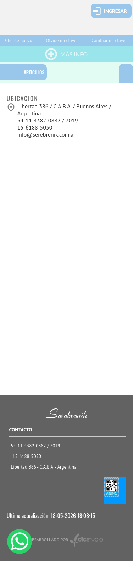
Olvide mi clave (61, 41)
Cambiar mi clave (108, 41)
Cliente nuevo (18, 41)
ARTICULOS (34, 72)
